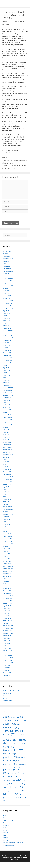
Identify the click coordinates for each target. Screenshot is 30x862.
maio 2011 (6, 554)
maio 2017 (6, 375)
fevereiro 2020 (7, 298)
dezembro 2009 (8, 596)
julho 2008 (6, 638)
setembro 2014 (8, 454)
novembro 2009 (8, 598)
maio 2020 (6, 293)
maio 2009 (6, 613)
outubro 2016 (7, 392)
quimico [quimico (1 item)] (24, 773)
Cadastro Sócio (8, 820)
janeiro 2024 (7, 268)
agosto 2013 (7, 487)
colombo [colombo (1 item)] (5, 737)
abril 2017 (6, 378)
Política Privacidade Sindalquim (13, 843)
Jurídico (5, 833)
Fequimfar (6, 696)
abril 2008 (6, 645)
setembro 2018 (8, 338)
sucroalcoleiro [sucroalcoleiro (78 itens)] (13, 787)
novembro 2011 (8, 539)
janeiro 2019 (7, 328)
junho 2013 (6, 492)
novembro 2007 (8, 658)
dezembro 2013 (8, 477)
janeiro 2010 (7, 593)
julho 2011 (6, 549)
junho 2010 (6, 581)
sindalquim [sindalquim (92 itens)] (16, 783)
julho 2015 (6, 430)
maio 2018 (6, 345)
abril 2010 (6, 586)
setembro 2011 (8, 544)
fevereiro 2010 (7, 591)
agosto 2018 (7, 340)
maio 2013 (6, 494)
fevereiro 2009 (7, 621)
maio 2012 (6, 524)
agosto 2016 (7, 397)
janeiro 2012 (7, 534)
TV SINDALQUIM (8, 845)
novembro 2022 (8, 271)
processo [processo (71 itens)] (14, 773)
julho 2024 (6, 263)
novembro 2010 (8, 569)
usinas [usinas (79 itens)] (20, 797)
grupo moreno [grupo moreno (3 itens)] (21, 757)
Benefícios (6, 818)
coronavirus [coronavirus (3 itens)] (11, 743)
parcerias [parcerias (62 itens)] (10, 769)
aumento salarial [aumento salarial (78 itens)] (14, 720)
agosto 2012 (7, 516)
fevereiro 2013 (7, 502)
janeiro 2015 (7, 445)
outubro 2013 (7, 482)
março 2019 (7, 323)
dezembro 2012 (8, 507)
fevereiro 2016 (7, 412)
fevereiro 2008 (7, 650)
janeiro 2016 (7, 415)
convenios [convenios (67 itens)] (10, 739)
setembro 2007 (8, 663)
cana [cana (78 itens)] (9, 730)
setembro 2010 (8, 574)
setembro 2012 (8, 514)
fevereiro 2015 (7, 442)
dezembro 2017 (8, 358)
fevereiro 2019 (7, 326)
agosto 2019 (7, 311)
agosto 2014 (7, 457)
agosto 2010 (7, 576)
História (5, 828)
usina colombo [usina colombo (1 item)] (11, 798)
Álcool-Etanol (7, 693)
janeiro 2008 (7, 653)
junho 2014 (6, 462)
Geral (6, 158)
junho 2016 (6, 402)
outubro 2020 (7, 283)
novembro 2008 (8, 628)
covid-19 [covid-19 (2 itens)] (22, 743)
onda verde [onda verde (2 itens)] (10, 767)
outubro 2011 (7, 541)
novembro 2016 (8, 390)
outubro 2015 (7, 422)
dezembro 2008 (8, 626)
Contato (5, 823)
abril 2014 (6, 467)
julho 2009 (6, 608)
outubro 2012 (7, 511)
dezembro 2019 (8, 301)
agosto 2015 (7, 427)
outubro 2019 (7, 306)
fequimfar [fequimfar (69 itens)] (10, 753)
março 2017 (7, 380)
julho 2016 (6, 400)
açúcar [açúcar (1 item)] (21, 727)
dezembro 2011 (8, 536)
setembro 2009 (8, 603)
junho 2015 (6, 432)
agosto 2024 (7, 261)
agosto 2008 (7, 635)
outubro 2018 (7, 335)
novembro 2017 (8, 360)
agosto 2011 (7, 546)
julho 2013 (6, 489)
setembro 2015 (8, 425)
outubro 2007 (7, 660)
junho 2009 (6, 611)
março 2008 (7, 648)
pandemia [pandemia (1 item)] (17, 767)
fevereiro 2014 (7, 472)
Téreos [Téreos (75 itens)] (13, 794)
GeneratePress (15, 859)
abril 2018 (6, 348)
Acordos (5, 815)
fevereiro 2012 (7, 531)
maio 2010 (6, 583)
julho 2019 (6, 313)
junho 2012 (6, 521)
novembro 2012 (8, 509)
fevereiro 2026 (7, 251)
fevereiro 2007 (7, 673)
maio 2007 (6, 665)
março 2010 (7, 588)
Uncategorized (8, 701)
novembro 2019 (8, 303)
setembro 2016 (8, 395)
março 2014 (7, 469)
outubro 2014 (7, 452)
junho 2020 (6, 291)
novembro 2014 (8, 450)
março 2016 (7, 410)
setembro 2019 (8, 308)
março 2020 (7, 296)
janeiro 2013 (7, 504)
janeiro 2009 (7, 623)
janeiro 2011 (7, 564)
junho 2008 (6, 640)
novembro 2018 (8, 333)
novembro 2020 (8, 281)
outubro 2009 (7, 601)
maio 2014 (6, 464)
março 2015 (7, 440)
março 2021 (7, 273)
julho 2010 (6, 578)
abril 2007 (6, 668)
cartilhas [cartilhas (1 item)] (17, 734)
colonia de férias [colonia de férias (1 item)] (12, 737)
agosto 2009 (7, 606)
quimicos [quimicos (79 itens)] (10, 776)
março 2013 (7, 499)
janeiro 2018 (7, 355)
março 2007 (7, 670)
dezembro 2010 (8, 566)
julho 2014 (6, 459)
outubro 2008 (7, 631)
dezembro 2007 (8, 655)
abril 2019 (6, 321)
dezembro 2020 (8, 278)
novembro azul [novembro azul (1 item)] (19, 764)
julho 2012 (6, 519)
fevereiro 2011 (7, 561)
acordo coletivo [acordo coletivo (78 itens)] (13, 716)
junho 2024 (6, 266)
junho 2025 (6, 256)
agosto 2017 (7, 368)
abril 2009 (6, 616)
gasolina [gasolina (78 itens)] (10, 757)
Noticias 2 (6, 840)
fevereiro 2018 (7, 353)
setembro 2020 (8, 286)
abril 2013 (6, 497)
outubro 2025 (7, 254)
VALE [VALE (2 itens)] (5, 800)
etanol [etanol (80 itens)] (9, 746)
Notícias (5, 838)
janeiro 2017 (7, 385)
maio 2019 (6, 318)
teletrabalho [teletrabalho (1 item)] (6, 791)
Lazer (5, 835)
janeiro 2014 (7, 474)
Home (5, 830)
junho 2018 (6, 343)
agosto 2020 (7, 288)
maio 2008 (6, 643)
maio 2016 (6, 405)
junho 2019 (6, 316)
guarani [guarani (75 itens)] (9, 760)
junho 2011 (6, 551)
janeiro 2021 (7, 276)
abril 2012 (6, 526)
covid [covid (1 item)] (17, 743)
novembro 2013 (8, 479)
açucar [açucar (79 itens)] (9, 723)
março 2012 (7, 529)
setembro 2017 (8, 365)
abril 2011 (6, 556)
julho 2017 (6, 370)
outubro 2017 (7, 363)
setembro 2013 (8, 484)
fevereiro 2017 (7, 383)
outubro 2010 (7, 571)
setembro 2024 (8, 258)
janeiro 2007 (7, 675)
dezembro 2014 (8, 447)
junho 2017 (6, 373)
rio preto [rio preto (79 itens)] (15, 779)
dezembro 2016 (8, 387)
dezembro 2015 (8, 417)
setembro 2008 (8, 633)
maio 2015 (6, 435)
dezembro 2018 (8, 330)
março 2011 (7, 559)
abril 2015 (6, 437)
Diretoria (6, 825)
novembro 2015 (8, 420)
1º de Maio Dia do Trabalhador (13, 691)
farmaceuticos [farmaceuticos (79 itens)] (13, 750)
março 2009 (7, 618)
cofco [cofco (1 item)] (22, 734)
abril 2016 (6, 407)
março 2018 (7, 350)
